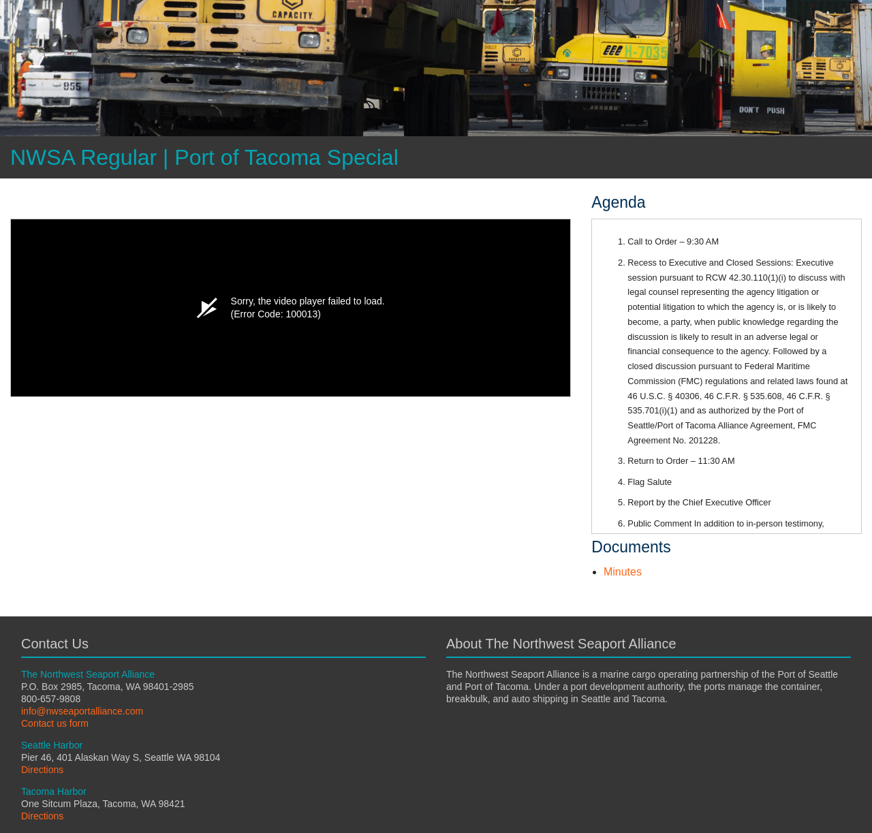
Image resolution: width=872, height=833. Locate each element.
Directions (42, 769)
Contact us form (55, 723)
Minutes (623, 572)
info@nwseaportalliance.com (82, 711)
